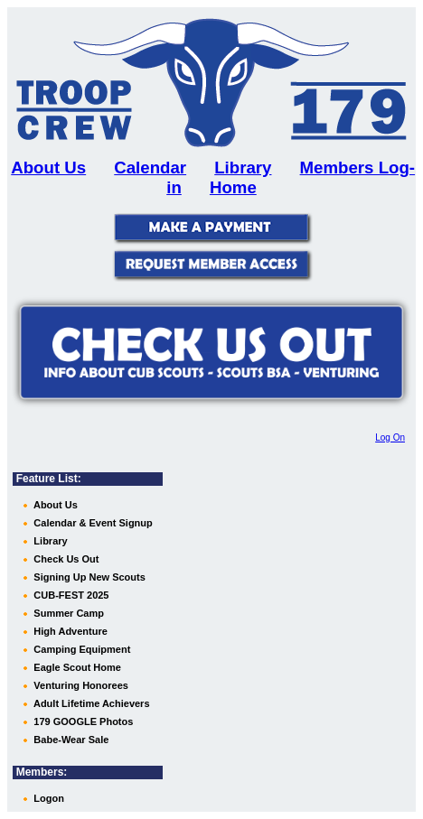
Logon (47, 798)
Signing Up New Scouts (88, 577)
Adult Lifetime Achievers (90, 703)
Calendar (150, 167)
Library (242, 167)
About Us (54, 504)
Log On (390, 437)
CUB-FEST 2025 (69, 595)
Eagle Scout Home (76, 667)
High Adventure (69, 631)
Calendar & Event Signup (91, 522)
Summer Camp (67, 613)
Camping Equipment (80, 649)
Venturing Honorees (79, 685)
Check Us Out (65, 559)
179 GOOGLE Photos (82, 721)
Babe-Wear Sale (69, 739)
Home (233, 187)
